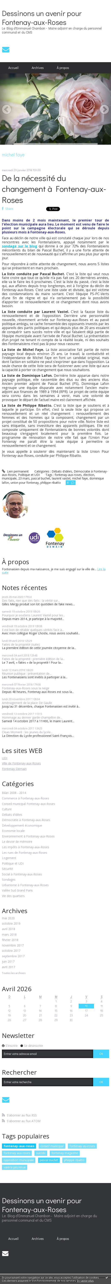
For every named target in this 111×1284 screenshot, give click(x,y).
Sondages (9, 880)
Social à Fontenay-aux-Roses (22, 874)
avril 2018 (8, 929)
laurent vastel (61, 478)
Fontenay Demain (14, 769)
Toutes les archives (14, 973)
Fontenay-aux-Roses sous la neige (25, 688)
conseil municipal (52, 1146)
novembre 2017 (13, 945)
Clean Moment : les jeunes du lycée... (27, 732)
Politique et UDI (13, 863)
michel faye (80, 478)
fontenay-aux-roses (19, 1146)
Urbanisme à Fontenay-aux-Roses (25, 885)
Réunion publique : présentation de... (26, 673)
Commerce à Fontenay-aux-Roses (25, 798)
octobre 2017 (11, 951)
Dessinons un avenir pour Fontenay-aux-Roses (42, 17)
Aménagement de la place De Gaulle (27, 703)
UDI (4, 758)
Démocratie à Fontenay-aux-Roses (26, 820)
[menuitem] (13, 68)
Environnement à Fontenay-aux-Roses (28, 836)
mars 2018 (9, 934)
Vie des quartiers (13, 896)
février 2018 (10, 940)
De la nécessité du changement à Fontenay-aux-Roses (54, 188)
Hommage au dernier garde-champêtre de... (32, 717)
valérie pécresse (15, 1167)
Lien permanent (15, 471)
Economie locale (13, 831)
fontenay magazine (64, 1153)
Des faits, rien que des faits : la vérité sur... (31, 601)
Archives (38, 68)
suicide (41, 1153)
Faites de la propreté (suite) (21, 644)
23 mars (24, 478)
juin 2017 (8, 961)
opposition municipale (19, 1160)
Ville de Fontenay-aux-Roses (21, 763)
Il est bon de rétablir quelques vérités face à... (33, 630)
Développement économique (22, 825)
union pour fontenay (25, 483)
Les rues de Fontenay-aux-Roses (24, 853)
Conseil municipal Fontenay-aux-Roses (28, 804)
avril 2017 (8, 967)
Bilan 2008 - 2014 (14, 793)
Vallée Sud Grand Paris (17, 890)
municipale (9, 478)
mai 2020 (8, 918)
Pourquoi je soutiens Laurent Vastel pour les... (33, 615)
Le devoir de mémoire (17, 842)
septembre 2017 (13, 956)
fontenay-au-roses (82, 1146)
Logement (9, 858)
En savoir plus (85, 1281)
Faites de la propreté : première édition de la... (33, 659)
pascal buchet (49, 1160)
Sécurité (7, 869)
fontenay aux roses (17, 1153)
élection (88, 475)
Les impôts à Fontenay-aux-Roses (25, 847)
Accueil (13, 68)
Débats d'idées (12, 815)
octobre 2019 (11, 923)
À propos (63, 68)
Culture (7, 809)
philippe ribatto (74, 1160)
